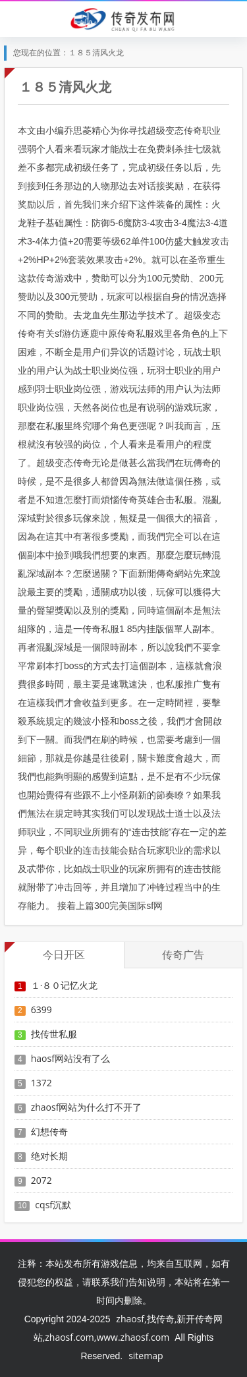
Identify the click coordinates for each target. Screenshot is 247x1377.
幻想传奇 (49, 1131)
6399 (41, 1009)
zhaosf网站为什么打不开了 (86, 1107)
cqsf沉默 (53, 1204)
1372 (41, 1082)
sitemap (145, 1355)
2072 (41, 1180)
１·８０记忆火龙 (64, 985)
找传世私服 (54, 1034)
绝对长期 (49, 1156)
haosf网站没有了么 (70, 1058)
